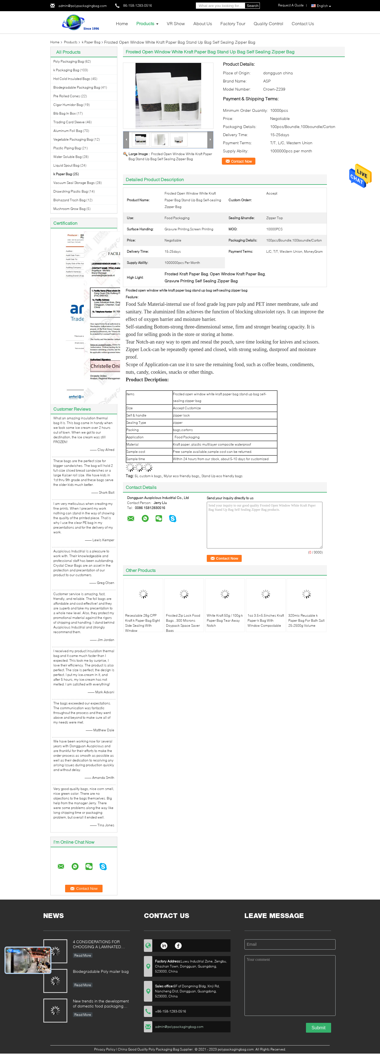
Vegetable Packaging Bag (73, 139)
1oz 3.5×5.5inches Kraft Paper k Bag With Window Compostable (266, 620)
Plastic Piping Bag (67, 148)
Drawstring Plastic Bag (70, 191)
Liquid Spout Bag (66, 165)
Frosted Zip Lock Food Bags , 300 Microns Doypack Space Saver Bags (183, 623)
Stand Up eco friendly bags (222, 476)
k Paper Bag (91, 42)
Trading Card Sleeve (69, 122)
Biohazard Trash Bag (69, 200)
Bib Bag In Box (64, 113)
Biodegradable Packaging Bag (76, 87)
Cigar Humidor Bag (68, 105)
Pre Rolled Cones (66, 96)
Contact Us (303, 23)
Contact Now (241, 161)
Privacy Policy (104, 1049)
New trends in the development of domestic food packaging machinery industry (101, 1004)
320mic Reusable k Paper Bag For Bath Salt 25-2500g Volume (306, 620)
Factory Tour (232, 23)
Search (252, 6)
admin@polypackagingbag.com (82, 6)
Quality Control (268, 23)
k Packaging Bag (66, 70)
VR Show (176, 23)
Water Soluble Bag (67, 157)
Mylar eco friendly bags (181, 476)
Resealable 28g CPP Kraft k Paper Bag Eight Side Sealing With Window (142, 623)
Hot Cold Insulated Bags (71, 79)
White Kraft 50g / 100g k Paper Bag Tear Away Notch (225, 620)
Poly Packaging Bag (68, 61)
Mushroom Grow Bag (69, 209)
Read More (82, 955)
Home (122, 23)
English (324, 6)
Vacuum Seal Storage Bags (74, 183)
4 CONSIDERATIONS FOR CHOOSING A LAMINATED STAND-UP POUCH (97, 944)
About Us (202, 23)
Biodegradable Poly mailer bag (101, 971)
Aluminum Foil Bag (67, 131)
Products (145, 23)
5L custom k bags (148, 476)
